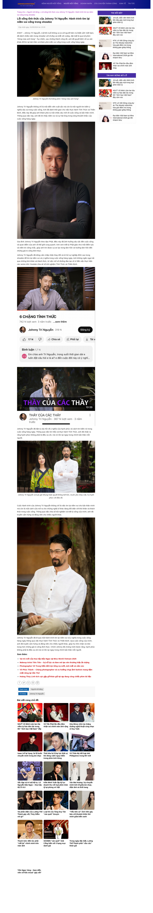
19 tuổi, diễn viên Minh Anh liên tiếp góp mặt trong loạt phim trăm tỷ (123, 20)
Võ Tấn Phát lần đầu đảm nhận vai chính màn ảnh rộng (123, 65)
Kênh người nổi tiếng (51, 3)
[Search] (135, 9)
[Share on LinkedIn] (38, 683)
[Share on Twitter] (24, 683)
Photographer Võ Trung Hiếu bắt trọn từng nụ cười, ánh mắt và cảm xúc (52, 666)
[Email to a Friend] (28, 683)
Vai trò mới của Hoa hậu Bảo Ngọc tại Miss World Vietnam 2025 (48, 659)
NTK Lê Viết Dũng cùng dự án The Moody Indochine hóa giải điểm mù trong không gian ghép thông (123, 44)
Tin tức (131, 3)
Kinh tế (122, 3)
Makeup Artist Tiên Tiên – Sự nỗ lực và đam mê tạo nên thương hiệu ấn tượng (54, 662)
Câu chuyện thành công (105, 3)
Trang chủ (21, 12)
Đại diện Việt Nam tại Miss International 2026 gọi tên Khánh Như (123, 55)
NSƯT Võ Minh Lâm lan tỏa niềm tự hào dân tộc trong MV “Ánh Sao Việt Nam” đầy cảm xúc (124, 31)
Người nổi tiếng (71, 3)
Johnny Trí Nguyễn (37, 694)
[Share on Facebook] (19, 683)
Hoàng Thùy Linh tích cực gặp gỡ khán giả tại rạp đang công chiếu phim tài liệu (55, 676)
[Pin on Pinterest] (33, 683)
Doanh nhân (86, 3)
